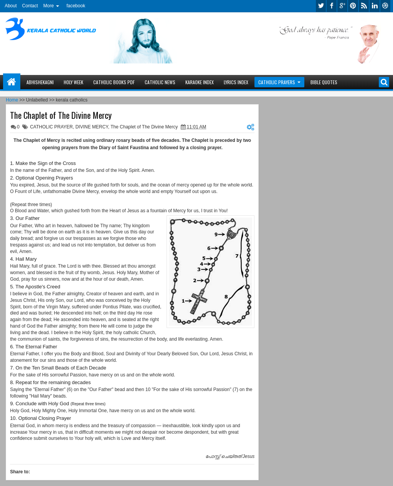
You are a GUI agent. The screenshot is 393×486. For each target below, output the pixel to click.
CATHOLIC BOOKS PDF (114, 82)
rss (364, 6)
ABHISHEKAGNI (40, 82)
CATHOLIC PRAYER (51, 127)
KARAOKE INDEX (199, 82)
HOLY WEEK (73, 82)
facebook (75, 5)
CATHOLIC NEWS (160, 82)
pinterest (353, 6)
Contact (30, 5)
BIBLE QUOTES (323, 82)
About (11, 5)
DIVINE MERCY (91, 127)
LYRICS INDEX (236, 82)
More (48, 5)
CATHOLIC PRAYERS (276, 82)
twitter (321, 6)
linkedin (375, 6)
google (342, 6)
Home (11, 82)
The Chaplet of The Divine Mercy (61, 115)
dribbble (385, 6)
